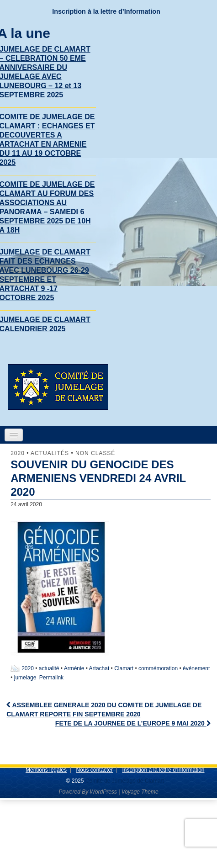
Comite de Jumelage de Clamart (124, 781)
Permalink (51, 677)
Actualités (50, 453)
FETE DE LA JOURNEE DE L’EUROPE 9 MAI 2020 (133, 723)
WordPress (103, 792)
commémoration (158, 668)
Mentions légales (46, 770)
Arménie (74, 668)
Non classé (95, 453)
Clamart (123, 668)
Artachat (99, 668)
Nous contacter (94, 770)
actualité (49, 668)
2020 (18, 453)
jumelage (25, 677)
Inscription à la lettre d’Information (106, 11)
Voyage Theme (140, 792)
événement (196, 668)
